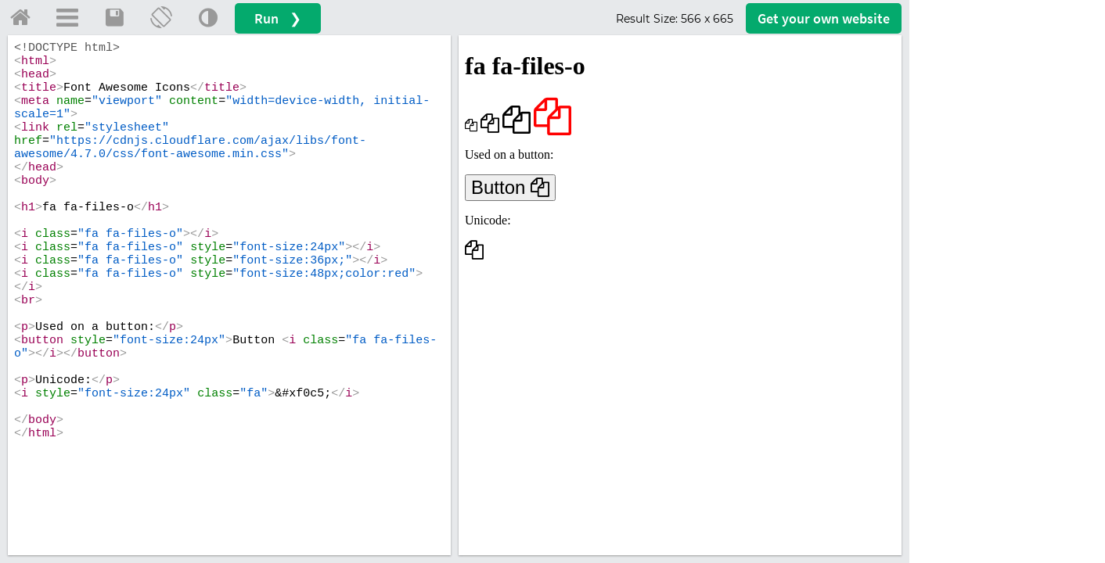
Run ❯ (277, 18)
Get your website (824, 18)
